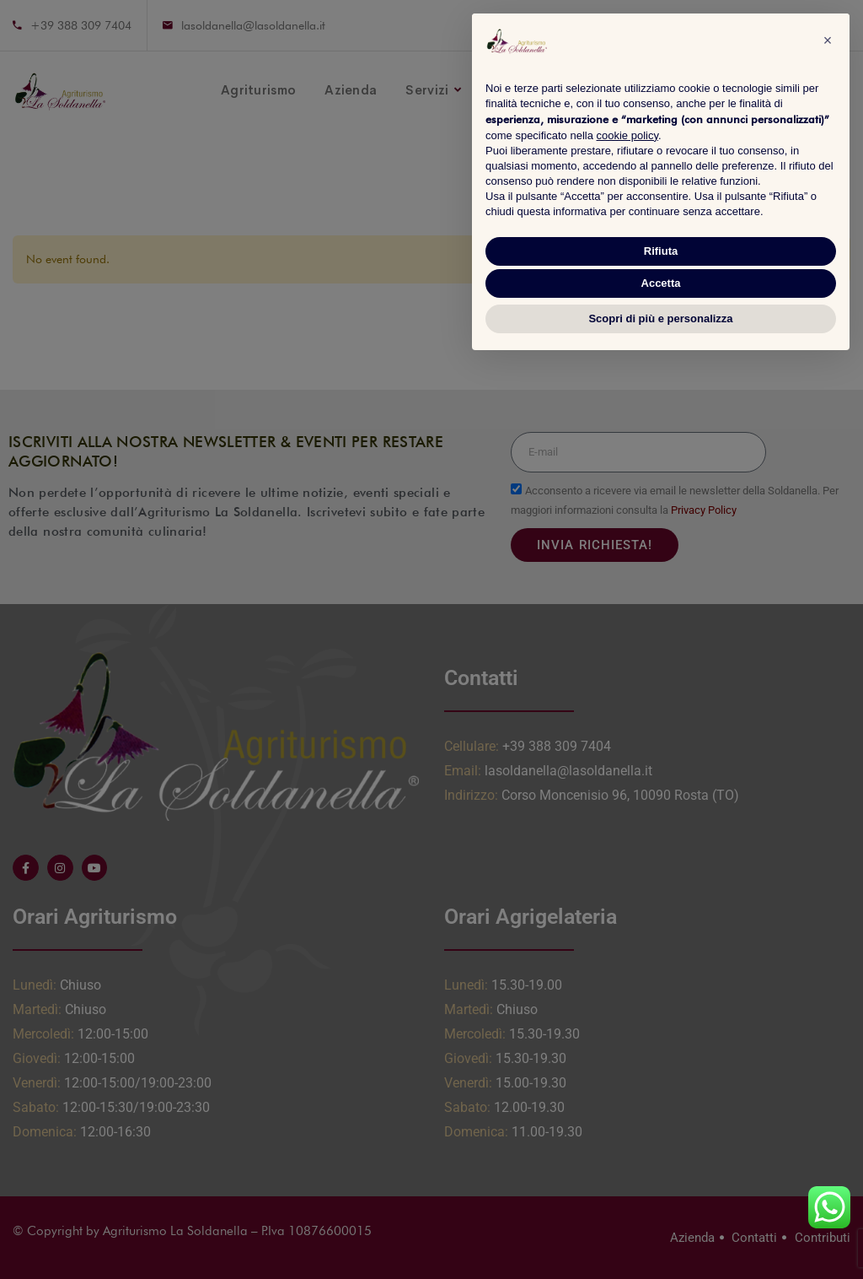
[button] (827, 40)
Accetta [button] (661, 283)
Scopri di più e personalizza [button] (660, 318)
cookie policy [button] (627, 135)
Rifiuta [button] (661, 251)
